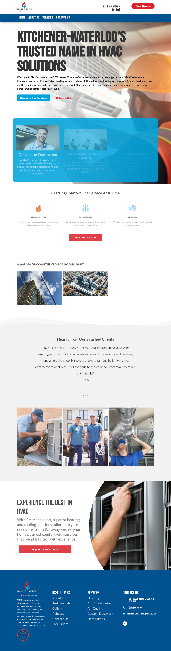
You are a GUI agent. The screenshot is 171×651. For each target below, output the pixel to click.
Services (47, 18)
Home (22, 18)
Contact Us (63, 18)
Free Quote (143, 6)
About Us (33, 18)
